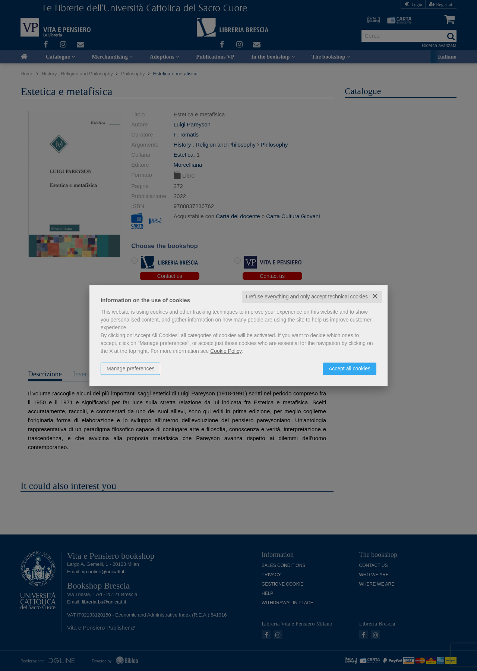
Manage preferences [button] (130, 368)
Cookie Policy (225, 351)
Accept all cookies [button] (349, 368)
